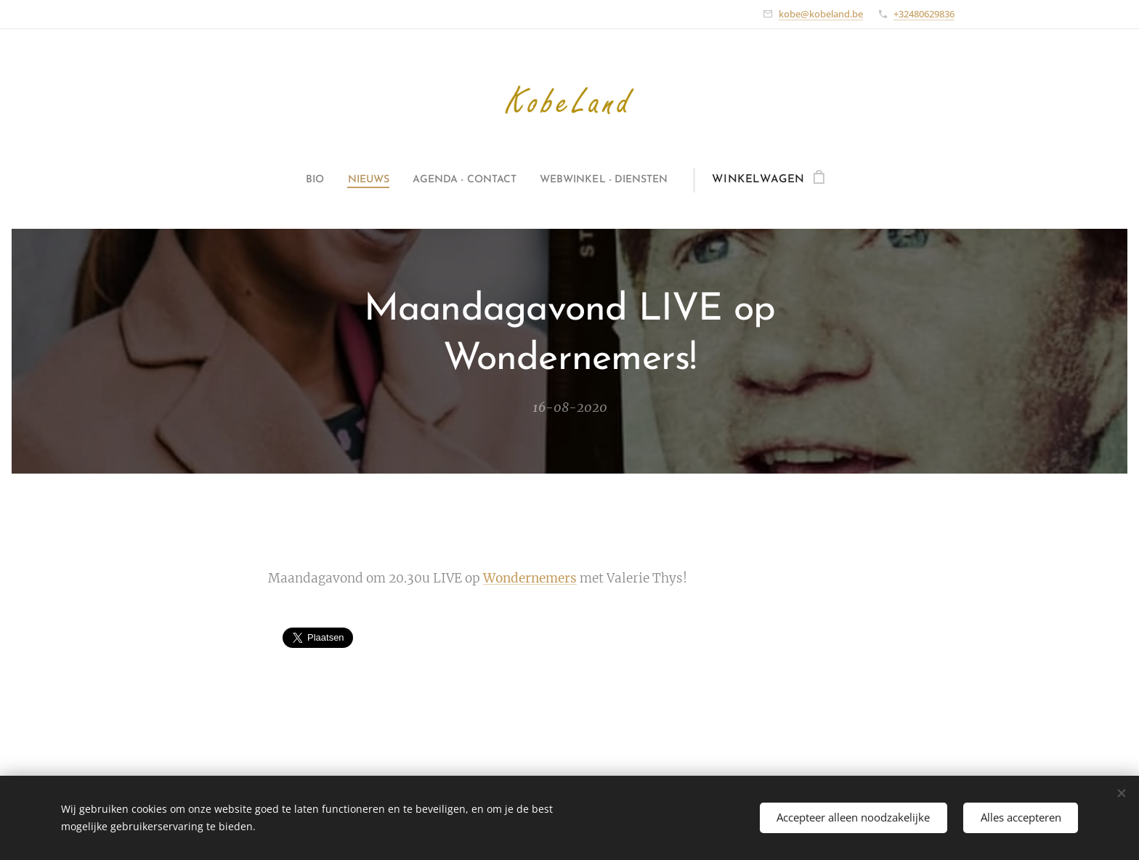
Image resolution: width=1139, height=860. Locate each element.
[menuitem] (299, 180)
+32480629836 (923, 13)
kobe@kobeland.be (821, 13)
